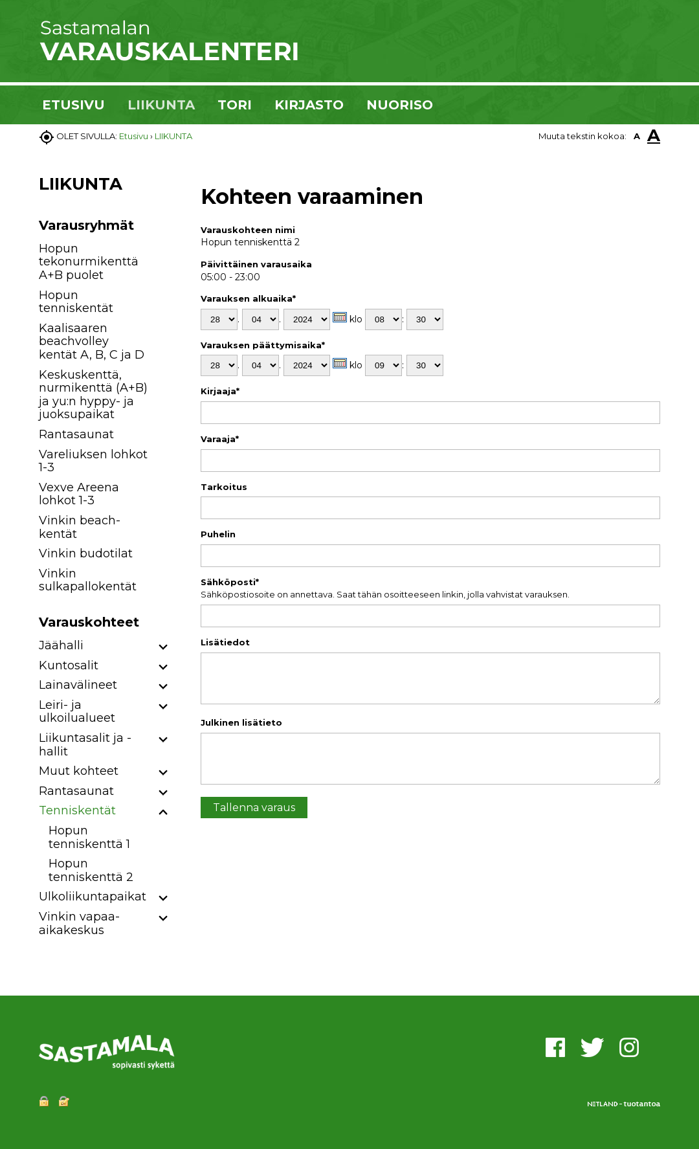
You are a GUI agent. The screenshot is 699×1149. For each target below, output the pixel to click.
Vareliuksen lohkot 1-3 (93, 461)
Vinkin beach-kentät (79, 527)
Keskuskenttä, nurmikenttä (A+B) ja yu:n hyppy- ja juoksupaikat (93, 395)
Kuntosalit (68, 665)
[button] (163, 648)
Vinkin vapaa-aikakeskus (79, 923)
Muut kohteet (78, 771)
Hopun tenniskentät (76, 302)
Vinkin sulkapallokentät (88, 580)
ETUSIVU (73, 105)
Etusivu (133, 136)
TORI (234, 105)
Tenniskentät (77, 810)
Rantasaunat (76, 434)
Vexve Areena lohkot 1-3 (79, 494)
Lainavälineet (78, 685)
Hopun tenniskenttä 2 (91, 870)
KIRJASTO (309, 105)
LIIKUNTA (161, 105)
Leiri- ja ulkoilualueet (77, 712)
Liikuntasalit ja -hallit (85, 745)
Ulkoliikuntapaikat (92, 896)
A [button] (637, 136)
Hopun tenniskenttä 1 (89, 837)
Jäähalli (61, 645)
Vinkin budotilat (86, 553)
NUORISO (399, 105)
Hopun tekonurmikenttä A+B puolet (89, 261)
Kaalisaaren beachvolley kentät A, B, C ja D (91, 341)
